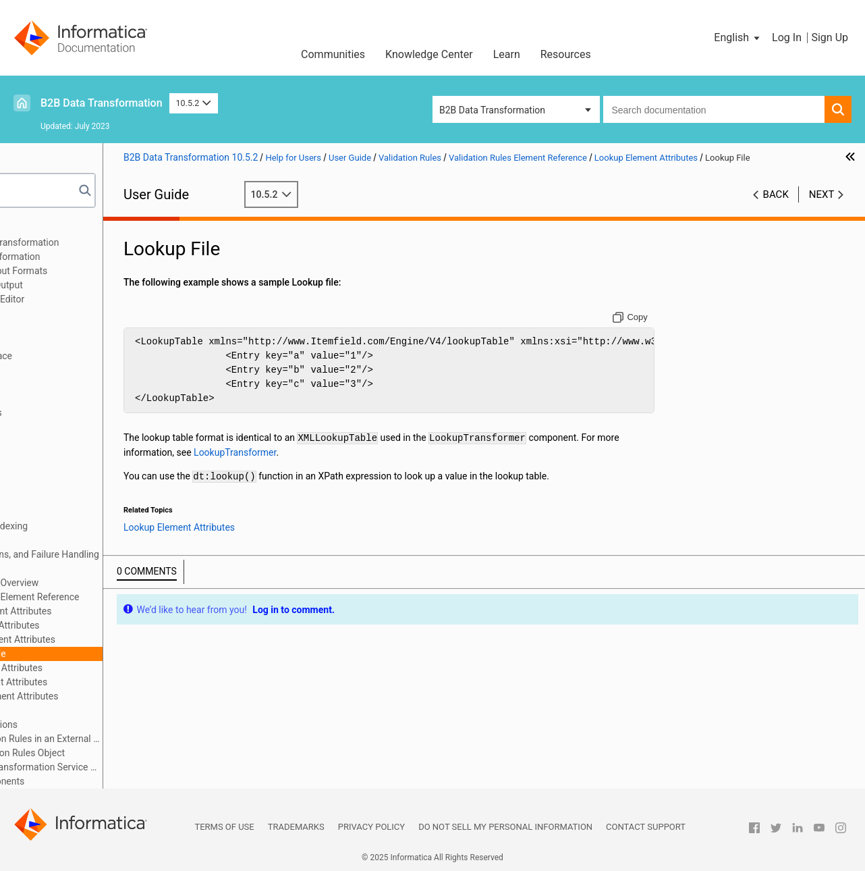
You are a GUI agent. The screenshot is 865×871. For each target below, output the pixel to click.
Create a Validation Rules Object (110, 752)
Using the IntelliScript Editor (80, 299)
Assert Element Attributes (110, 611)
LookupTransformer (441, 465)
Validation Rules (56, 568)
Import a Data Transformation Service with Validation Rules (129, 767)
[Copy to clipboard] (659, 331)
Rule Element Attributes (106, 667)
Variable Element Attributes (113, 696)
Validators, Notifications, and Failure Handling (117, 554)
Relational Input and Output (79, 285)
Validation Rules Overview (97, 582)
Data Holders (49, 441)
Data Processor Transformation (88, 256)
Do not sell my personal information (505, 827)
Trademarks (296, 827)
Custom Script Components (80, 781)
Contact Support (646, 827)
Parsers (38, 384)
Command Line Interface (74, 355)
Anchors (39, 455)
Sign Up (829, 37)
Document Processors (68, 412)
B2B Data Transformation (101, 103)
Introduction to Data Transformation (97, 242)
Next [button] (822, 209)
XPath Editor (82, 710)
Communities (333, 54)
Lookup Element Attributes (112, 639)
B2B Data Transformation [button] (492, 110)
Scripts (36, 370)
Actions (38, 483)
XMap (34, 313)
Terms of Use (224, 827)
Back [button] (776, 209)
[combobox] (714, 109)
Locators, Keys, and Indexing (82, 526)
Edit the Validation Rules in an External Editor (129, 738)
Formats (39, 426)
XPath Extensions (93, 724)
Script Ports (47, 398)
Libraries (40, 327)
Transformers (50, 469)
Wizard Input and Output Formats (91, 270)
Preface (38, 228)
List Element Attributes (104, 625)
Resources (565, 54)
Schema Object (54, 341)
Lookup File (94, 653)
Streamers (43, 540)
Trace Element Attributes (108, 682)
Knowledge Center (429, 54)
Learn (506, 54)
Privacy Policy (371, 827)
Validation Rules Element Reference (117, 596)
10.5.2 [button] (193, 103)
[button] (737, 37)
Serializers (44, 497)
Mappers (40, 511)
